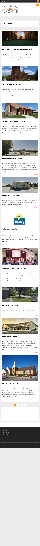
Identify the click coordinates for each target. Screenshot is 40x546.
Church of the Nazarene (11, 196)
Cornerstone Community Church (14, 268)
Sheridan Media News (7, 430)
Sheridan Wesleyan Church (12, 158)
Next (24, 404)
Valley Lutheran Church (10, 229)
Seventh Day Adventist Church (13, 121)
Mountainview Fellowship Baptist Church (17, 49)
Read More (35, 100)
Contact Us (4, 437)
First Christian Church (10, 384)
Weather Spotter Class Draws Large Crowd (20, 413)
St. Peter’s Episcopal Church (12, 84)
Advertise (4, 439)
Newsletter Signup (6, 434)
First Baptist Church (9, 337)
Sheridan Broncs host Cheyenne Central (20, 416)
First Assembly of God (10, 305)
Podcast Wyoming (6, 432)
